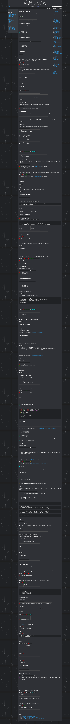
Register (11, 13)
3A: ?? (55, 69)
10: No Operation (56, 27)
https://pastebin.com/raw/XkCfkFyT (37, 355)
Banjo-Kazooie (11, 20)
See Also (54, 72)
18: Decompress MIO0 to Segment (57, 36)
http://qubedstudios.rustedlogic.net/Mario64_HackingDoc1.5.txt (31, 717)
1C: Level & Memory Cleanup (57, 41)
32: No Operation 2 (56, 62)
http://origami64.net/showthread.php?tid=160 (29, 716)
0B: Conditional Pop (56, 23)
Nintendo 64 (10, 19)
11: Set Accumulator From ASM (57, 29)
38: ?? (55, 68)
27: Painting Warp (56, 52)
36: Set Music (56, 66)
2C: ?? (55, 57)
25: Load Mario (56, 50)
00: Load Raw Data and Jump (57, 12)
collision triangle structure (39, 568)
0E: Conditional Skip (56, 25)
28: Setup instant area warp (58, 53)
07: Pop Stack (56, 19)
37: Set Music (56, 67)
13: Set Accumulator (56, 31)
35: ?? (55, 65)
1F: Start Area (56, 44)
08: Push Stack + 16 (56, 20)
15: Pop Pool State (56, 33)
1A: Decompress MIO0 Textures (57, 38)
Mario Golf (10, 22)
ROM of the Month (11, 16)
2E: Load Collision (56, 59)
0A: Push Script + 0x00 (57, 22)
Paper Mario (11, 24)
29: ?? (55, 54)
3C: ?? (55, 71)
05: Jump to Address (57, 17)
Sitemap (60, 8)
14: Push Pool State (56, 32)
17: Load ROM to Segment (57, 35)
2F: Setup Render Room (57, 60)
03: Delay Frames (56, 16)
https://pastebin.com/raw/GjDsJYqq (37, 332)
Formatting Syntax (12, 15)
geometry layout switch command (40, 570)
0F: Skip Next (56, 26)
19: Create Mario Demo (57, 37)
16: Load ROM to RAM (57, 34)
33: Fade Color (56, 63)
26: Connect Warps (56, 51)
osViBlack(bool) (24, 624)
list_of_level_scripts (22, 712)
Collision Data (30, 561)
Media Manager (55, 8)
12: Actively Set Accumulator (56, 30)
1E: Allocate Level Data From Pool (57, 43)
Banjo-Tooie (11, 21)
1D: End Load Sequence (57, 42)
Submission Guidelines (12, 14)
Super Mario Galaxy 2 (12, 31)
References (55, 73)
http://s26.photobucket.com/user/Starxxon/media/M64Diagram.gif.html (33, 718)
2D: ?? (55, 58)
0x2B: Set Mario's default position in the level (57, 56)
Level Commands (55, 11)
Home (9, 10)
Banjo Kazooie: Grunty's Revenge (12, 28)
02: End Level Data (56, 15)
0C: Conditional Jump (57, 24)
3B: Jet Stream (56, 70)
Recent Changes (49, 8)
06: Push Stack (56, 18)
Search (61, 6)
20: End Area (56, 45)
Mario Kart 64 (11, 23)
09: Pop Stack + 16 (56, 21)
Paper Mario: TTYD (12, 29)
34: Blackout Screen (56, 64)
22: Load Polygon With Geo (52, 428)
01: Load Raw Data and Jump (57, 14)
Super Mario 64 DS (12, 30)
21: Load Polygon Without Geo (57, 47)
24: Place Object (56, 49)
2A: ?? (55, 55)
